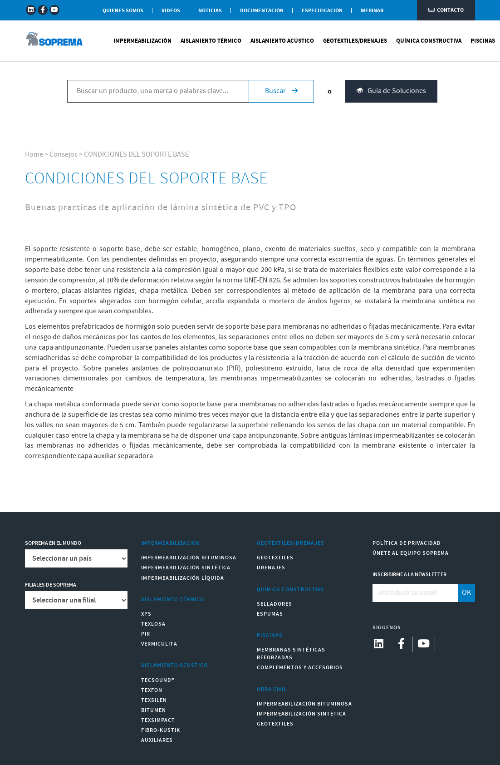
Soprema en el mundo (53, 543)
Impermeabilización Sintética (185, 568)
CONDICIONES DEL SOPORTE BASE (136, 154)
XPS (146, 614)
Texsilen (154, 700)
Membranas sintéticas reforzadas (291, 653)
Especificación (322, 11)
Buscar (281, 91)
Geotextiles (275, 558)
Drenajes (271, 568)
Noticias (210, 11)
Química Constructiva (428, 41)
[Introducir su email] (415, 593)
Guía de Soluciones (391, 91)
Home (34, 154)
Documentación (262, 11)
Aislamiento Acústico (282, 41)
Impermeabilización (142, 41)
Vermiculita (159, 644)
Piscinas (483, 41)
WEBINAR (372, 11)
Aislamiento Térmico (211, 41)
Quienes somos (123, 11)
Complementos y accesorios (300, 667)
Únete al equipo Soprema (411, 553)
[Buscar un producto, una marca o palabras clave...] (158, 91)
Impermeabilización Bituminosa (188, 558)
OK (466, 592)
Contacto (446, 10)
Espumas (270, 614)
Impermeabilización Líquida (182, 578)
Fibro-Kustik (160, 730)
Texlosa (153, 624)
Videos (171, 11)
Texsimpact (158, 720)
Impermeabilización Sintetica (301, 714)
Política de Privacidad (407, 543)
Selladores (274, 604)
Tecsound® (157, 680)
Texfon (151, 690)
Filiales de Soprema (50, 585)
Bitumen (153, 710)
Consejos (63, 154)
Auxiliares (157, 740)
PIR (145, 634)
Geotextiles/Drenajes (355, 41)
